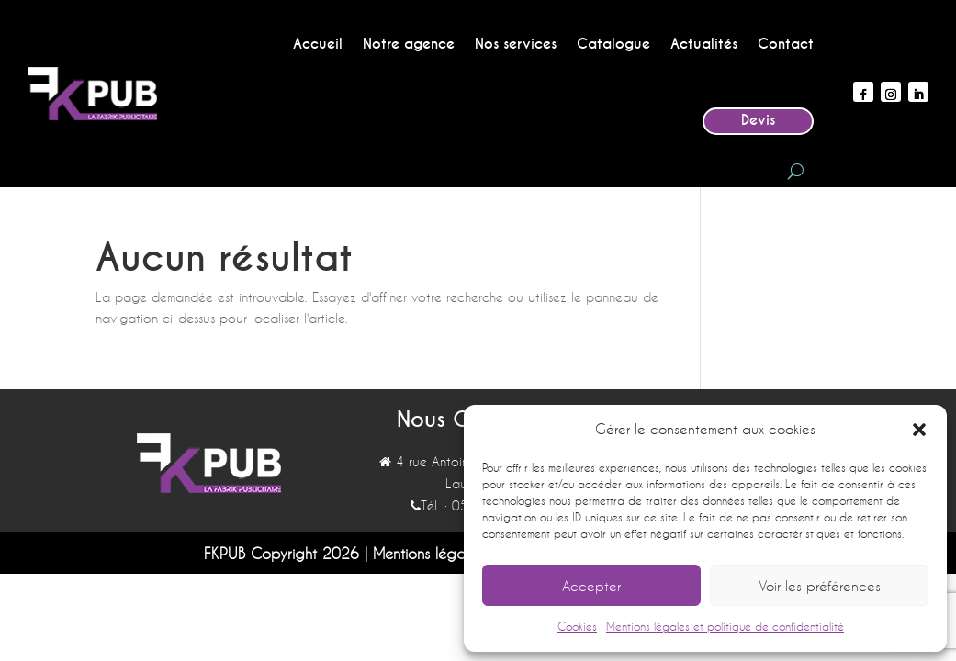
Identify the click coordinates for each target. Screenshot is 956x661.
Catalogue (613, 44)
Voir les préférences (820, 585)
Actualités (703, 44)
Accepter (591, 585)
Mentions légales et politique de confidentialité (725, 626)
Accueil (318, 44)
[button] (919, 429)
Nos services (516, 44)
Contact (786, 44)
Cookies (577, 626)
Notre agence (409, 44)
